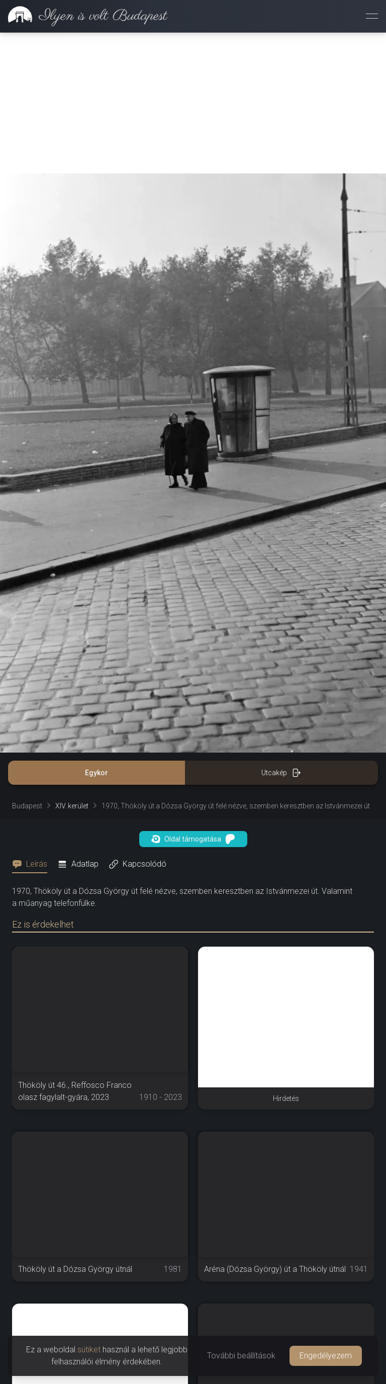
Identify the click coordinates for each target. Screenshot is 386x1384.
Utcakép (281, 773)
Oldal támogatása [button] (193, 839)
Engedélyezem (326, 1355)
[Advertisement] (193, 103)
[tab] (32, 864)
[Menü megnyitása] (372, 16)
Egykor (96, 773)
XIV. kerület (71, 806)
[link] (83, 16)
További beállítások (241, 1355)
